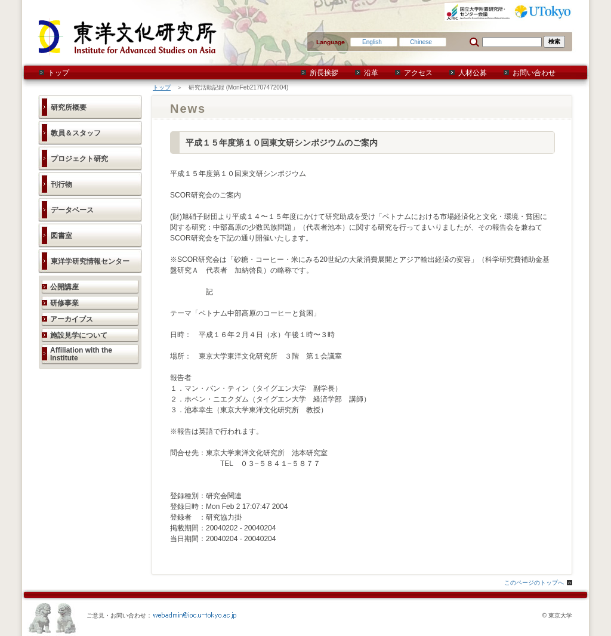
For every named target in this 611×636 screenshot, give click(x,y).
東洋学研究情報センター (90, 261)
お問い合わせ (534, 73)
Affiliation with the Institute (81, 354)
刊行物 (61, 184)
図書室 (61, 235)
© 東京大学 (557, 615)
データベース (72, 210)
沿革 (371, 73)
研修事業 (64, 303)
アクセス (418, 73)
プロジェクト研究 (79, 159)
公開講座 (64, 287)
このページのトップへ (534, 582)
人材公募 (472, 73)
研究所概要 (69, 107)
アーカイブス (71, 319)
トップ (58, 73)
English (372, 42)
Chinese (421, 42)
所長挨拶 (324, 73)
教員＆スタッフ (76, 133)
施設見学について (78, 335)
